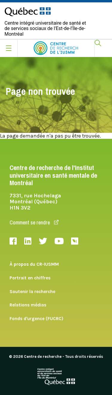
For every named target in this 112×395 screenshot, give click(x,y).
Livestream (74, 241)
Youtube (59, 241)
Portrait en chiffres (30, 278)
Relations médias (28, 305)
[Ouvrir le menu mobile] (8, 48)
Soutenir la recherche (32, 291)
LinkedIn (27, 241)
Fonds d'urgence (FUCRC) (36, 318)
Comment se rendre (34, 222)
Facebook (13, 241)
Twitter (43, 241)
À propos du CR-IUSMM (34, 264)
